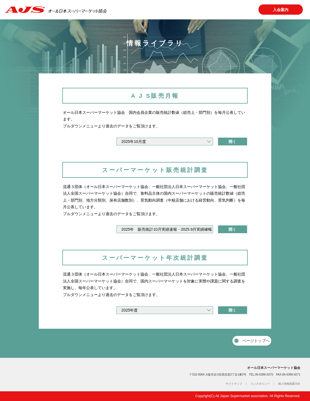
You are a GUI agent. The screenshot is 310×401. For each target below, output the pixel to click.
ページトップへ (252, 340)
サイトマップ (234, 383)
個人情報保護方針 (289, 383)
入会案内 (280, 9)
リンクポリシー (260, 383)
